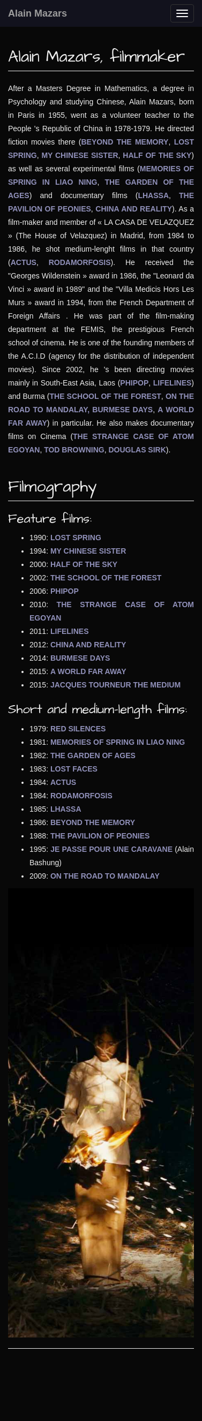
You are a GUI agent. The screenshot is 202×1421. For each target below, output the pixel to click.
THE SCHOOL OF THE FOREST (105, 396)
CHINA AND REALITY (133, 209)
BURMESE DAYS (122, 409)
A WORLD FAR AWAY (88, 671)
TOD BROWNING (74, 449)
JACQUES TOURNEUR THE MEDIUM (115, 685)
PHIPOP (134, 383)
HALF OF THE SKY (157, 155)
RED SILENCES (78, 728)
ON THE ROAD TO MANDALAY (105, 876)
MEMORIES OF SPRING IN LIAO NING (117, 742)
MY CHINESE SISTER (79, 155)
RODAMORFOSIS (80, 262)
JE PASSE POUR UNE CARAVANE (111, 849)
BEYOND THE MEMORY (124, 142)
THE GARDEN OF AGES (93, 755)
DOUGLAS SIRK (137, 449)
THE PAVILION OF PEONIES (99, 836)
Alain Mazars (37, 13)
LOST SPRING (75, 537)
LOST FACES (74, 769)
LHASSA (153, 195)
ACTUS (23, 262)
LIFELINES (172, 383)
